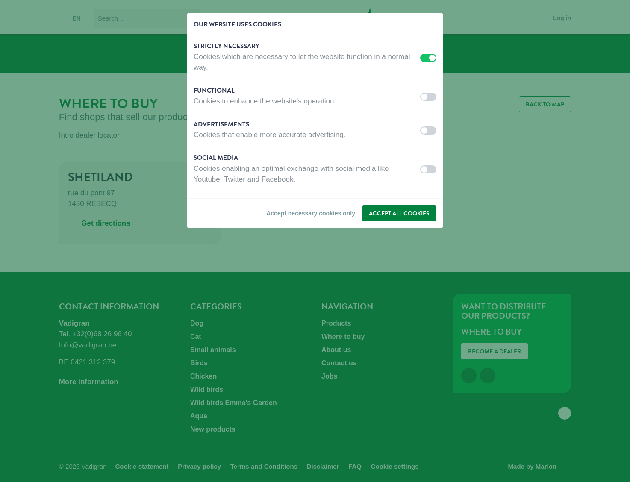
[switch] (428, 58)
